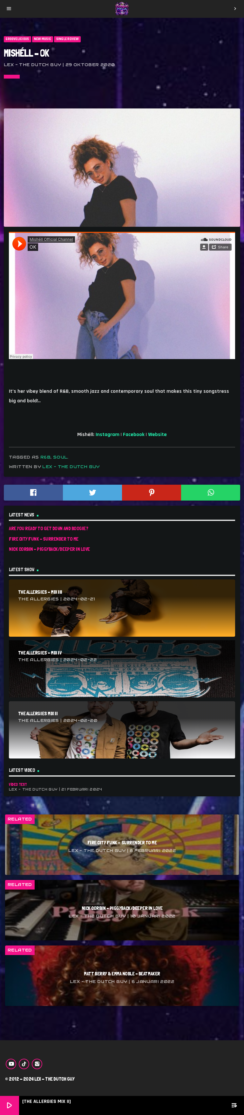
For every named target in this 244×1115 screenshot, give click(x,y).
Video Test (18, 784)
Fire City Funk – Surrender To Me (43, 539)
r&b (45, 457)
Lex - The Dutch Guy (70, 466)
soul (60, 457)
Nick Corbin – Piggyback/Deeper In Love (49, 549)
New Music (42, 39)
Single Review (67, 39)
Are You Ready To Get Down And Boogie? (48, 528)
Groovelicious (17, 39)
